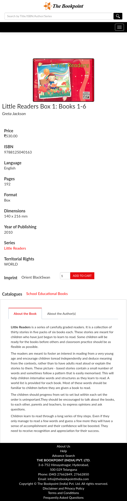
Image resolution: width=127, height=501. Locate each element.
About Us (63, 446)
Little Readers (15, 248)
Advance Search (63, 455)
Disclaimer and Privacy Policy (63, 488)
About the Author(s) (61, 313)
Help (63, 451)
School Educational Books (47, 293)
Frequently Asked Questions (63, 497)
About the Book (25, 313)
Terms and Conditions (63, 493)
